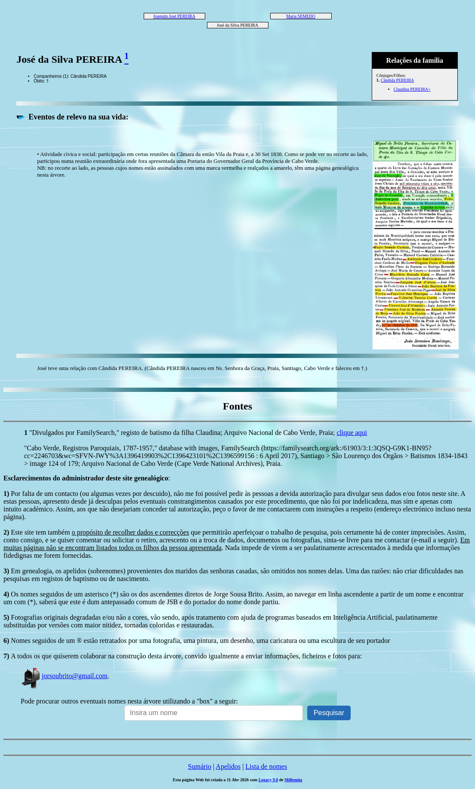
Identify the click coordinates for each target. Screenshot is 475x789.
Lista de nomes (266, 766)
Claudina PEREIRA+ (412, 89)
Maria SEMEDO (300, 16)
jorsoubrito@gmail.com (64, 675)
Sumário (199, 766)
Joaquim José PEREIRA (174, 16)
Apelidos (228, 766)
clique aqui (351, 432)
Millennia (293, 779)
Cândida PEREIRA (397, 80)
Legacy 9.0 (268, 779)
